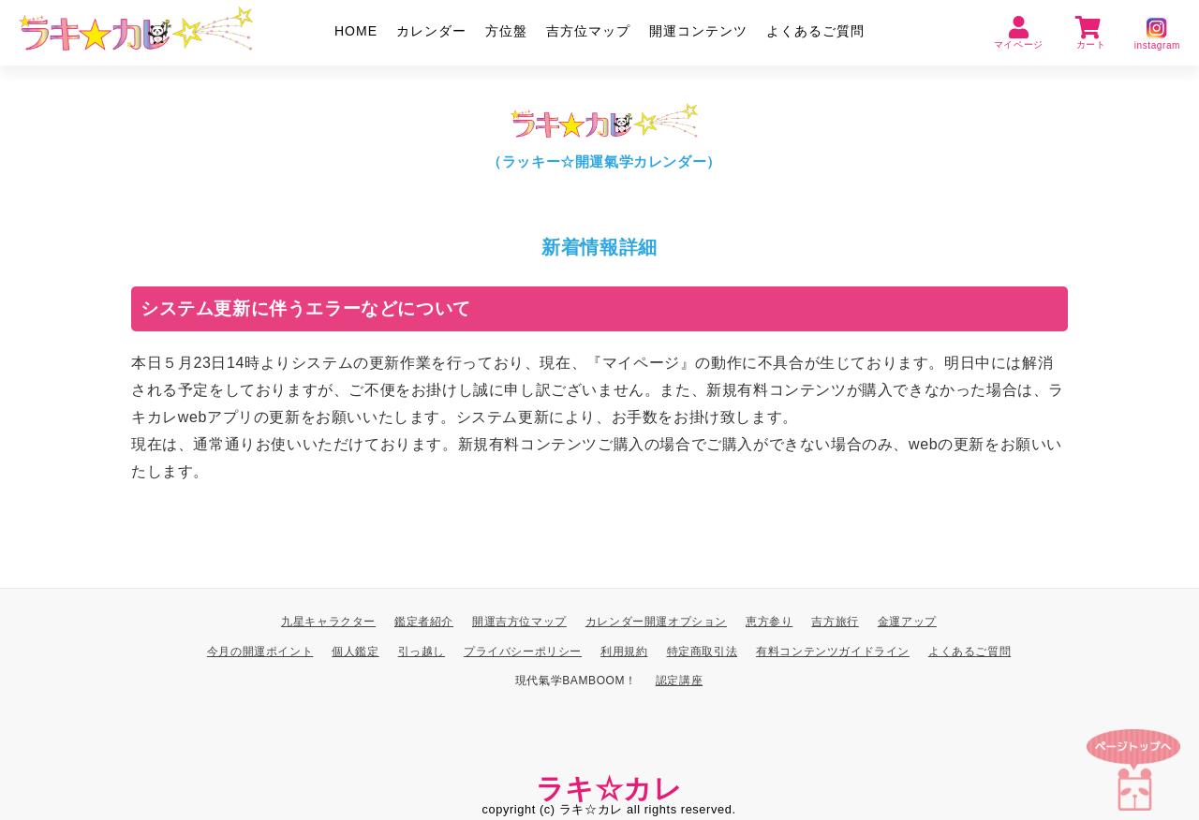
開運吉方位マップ (519, 621)
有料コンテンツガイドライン (833, 651)
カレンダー (431, 30)
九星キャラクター (328, 621)
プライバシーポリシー (523, 651)
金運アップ (907, 621)
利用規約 (623, 651)
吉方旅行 (834, 621)
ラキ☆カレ (609, 788)
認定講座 (679, 681)
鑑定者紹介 (423, 621)
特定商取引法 (702, 651)
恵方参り (769, 621)
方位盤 (506, 30)
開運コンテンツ (698, 30)
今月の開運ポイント (260, 651)
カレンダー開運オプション (656, 621)
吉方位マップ (588, 30)
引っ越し (421, 651)
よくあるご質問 (815, 30)
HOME (355, 30)
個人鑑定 (355, 651)
